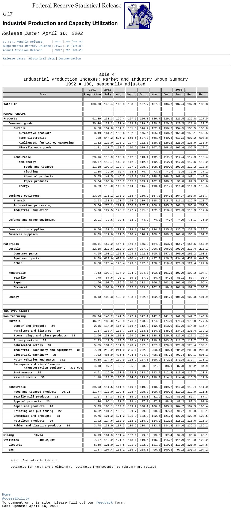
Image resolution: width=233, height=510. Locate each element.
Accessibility (15, 499)
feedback (104, 503)
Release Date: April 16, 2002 (14, 71)
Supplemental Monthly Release (27, 46)
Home (6, 495)
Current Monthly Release (22, 41)
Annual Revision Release (22, 50)
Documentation (70, 58)
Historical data (42, 58)
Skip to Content (8, 30)
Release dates (14, 58)
